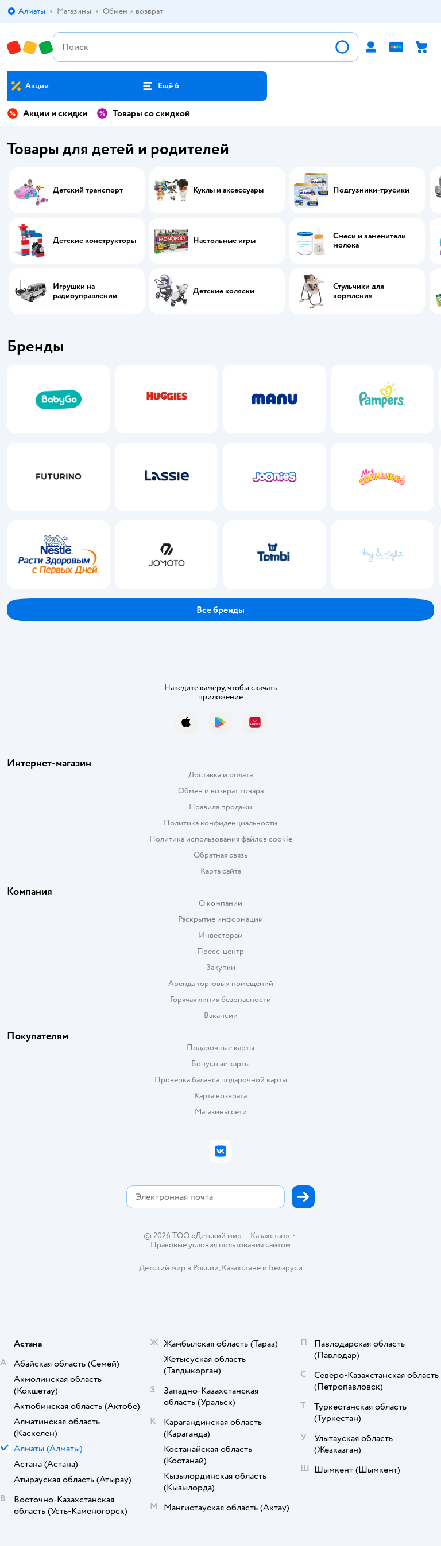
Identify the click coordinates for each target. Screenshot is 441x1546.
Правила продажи (220, 807)
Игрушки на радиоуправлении (85, 291)
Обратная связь (220, 855)
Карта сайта (220, 871)
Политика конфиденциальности (220, 823)
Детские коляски (223, 291)
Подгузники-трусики (371, 190)
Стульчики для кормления (358, 291)
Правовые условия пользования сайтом (220, 1245)
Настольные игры (224, 240)
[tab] (55, 477)
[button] (160, 86)
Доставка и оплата (220, 775)
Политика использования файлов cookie (220, 839)
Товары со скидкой (143, 113)
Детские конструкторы (94, 240)
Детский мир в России (179, 1268)
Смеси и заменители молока (369, 241)
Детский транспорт (88, 190)
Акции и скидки (47, 113)
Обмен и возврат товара (221, 791)
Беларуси (286, 1268)
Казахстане (241, 1268)
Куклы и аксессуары (228, 190)
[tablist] (220, 477)
